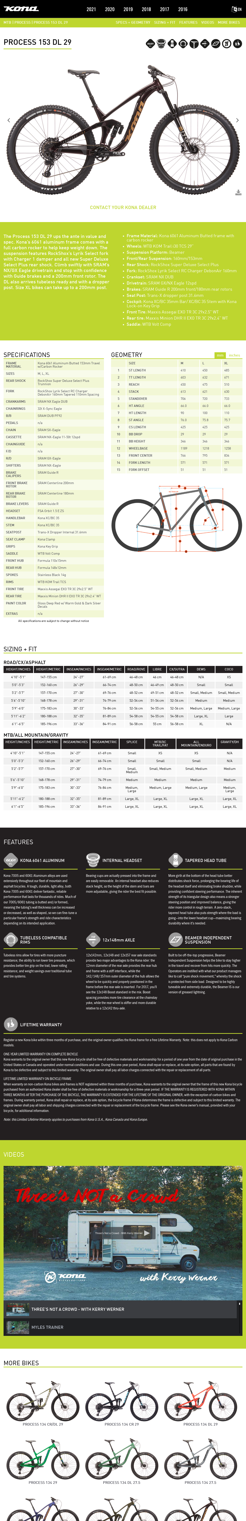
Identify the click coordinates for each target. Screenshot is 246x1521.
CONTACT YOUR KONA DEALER (123, 207)
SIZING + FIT (164, 23)
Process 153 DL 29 (51, 23)
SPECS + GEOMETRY (133, 23)
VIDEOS (207, 23)
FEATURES (188, 23)
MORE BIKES (229, 23)
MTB (7, 23)
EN (237, 9)
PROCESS (22, 23)
